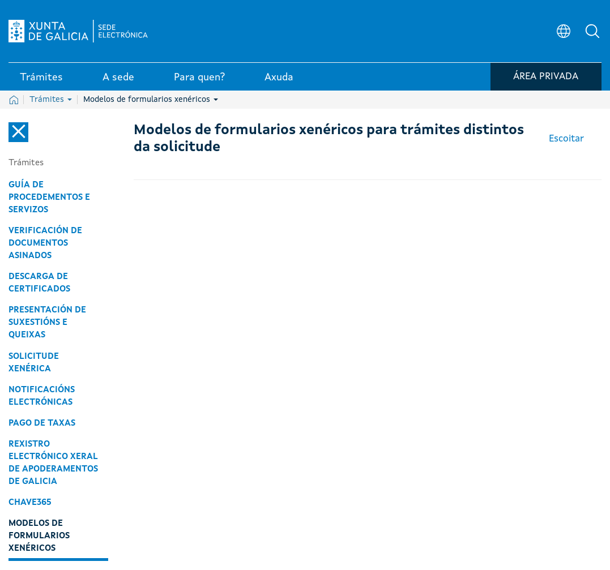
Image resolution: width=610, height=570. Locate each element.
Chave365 (30, 502)
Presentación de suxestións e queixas (47, 323)
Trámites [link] (41, 79)
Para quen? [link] (199, 79)
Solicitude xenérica (33, 363)
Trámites (50, 100)
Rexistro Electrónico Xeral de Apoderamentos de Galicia (53, 463)
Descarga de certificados (39, 283)
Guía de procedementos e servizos (49, 198)
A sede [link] (118, 79)
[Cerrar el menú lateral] (18, 132)
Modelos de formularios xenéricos (150, 100)
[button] (593, 31)
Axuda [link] (279, 79)
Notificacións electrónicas (41, 396)
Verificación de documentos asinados (45, 243)
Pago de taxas (41, 423)
